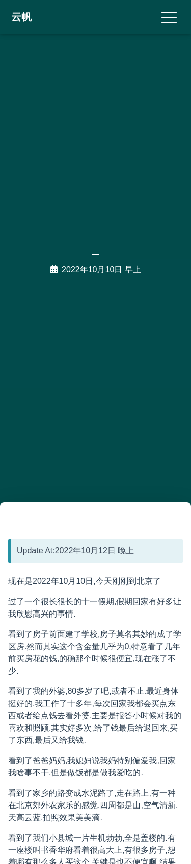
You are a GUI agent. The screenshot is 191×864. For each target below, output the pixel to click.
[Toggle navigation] (169, 17)
